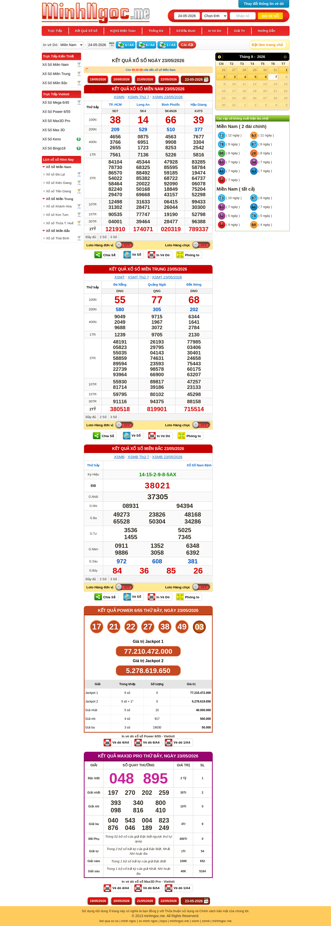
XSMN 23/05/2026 (167, 97)
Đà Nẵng (119, 284)
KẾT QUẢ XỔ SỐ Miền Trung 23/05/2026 (148, 269)
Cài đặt (187, 45)
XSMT (119, 277)
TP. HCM (115, 104)
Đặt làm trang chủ (267, 45)
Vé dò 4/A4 (120, 742)
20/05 (121, 79)
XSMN (119, 97)
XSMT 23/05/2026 (167, 277)
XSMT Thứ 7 (138, 277)
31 (275, 70)
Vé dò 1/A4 (182, 742)
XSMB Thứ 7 (138, 457)
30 (265, 70)
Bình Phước (171, 104)
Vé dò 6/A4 (151, 742)
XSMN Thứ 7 (138, 97)
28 (244, 70)
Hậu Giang (199, 104)
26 (223, 70)
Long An (143, 104)
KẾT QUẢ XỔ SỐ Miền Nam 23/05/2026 (148, 89)
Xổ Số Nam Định (199, 465)
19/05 (98, 79)
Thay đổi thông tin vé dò (264, 4)
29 (254, 70)
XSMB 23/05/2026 (167, 457)
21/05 (145, 79)
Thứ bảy (92, 107)
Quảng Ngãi (157, 284)
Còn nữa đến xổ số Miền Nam (151, 69)
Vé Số (136, 254)
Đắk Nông (193, 284)
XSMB (119, 457)
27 (234, 70)
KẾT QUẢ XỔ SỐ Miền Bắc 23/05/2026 (148, 449)
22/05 (169, 79)
